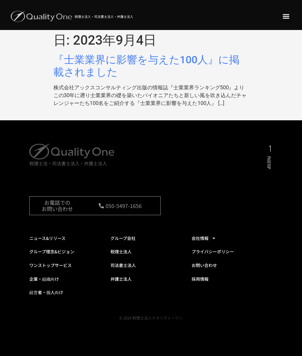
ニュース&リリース (47, 238)
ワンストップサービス (50, 265)
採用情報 (200, 279)
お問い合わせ (204, 265)
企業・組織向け (44, 279)
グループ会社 (123, 238)
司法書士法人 (123, 265)
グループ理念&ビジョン (51, 251)
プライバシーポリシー (213, 251)
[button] (285, 16)
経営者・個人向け (46, 292)
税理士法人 (121, 251)
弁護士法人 (121, 279)
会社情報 (204, 238)
